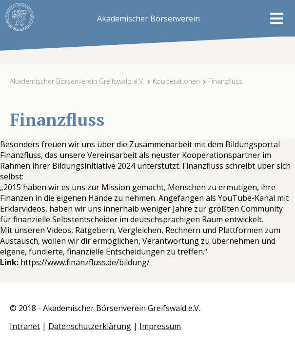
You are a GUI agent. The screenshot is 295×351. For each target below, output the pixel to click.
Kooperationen (176, 81)
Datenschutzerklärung (89, 326)
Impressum (160, 326)
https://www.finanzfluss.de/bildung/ (85, 262)
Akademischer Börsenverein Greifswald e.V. (77, 81)
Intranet (25, 326)
